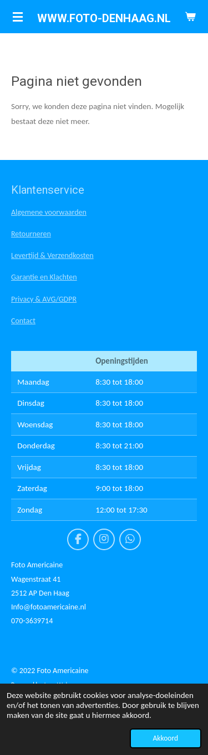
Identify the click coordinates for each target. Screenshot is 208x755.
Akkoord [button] (165, 738)
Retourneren (31, 234)
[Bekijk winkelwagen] (190, 17)
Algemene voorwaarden (49, 212)
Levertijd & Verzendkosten (52, 255)
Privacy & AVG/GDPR (44, 299)
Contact (23, 320)
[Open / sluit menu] (18, 17)
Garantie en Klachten (44, 277)
